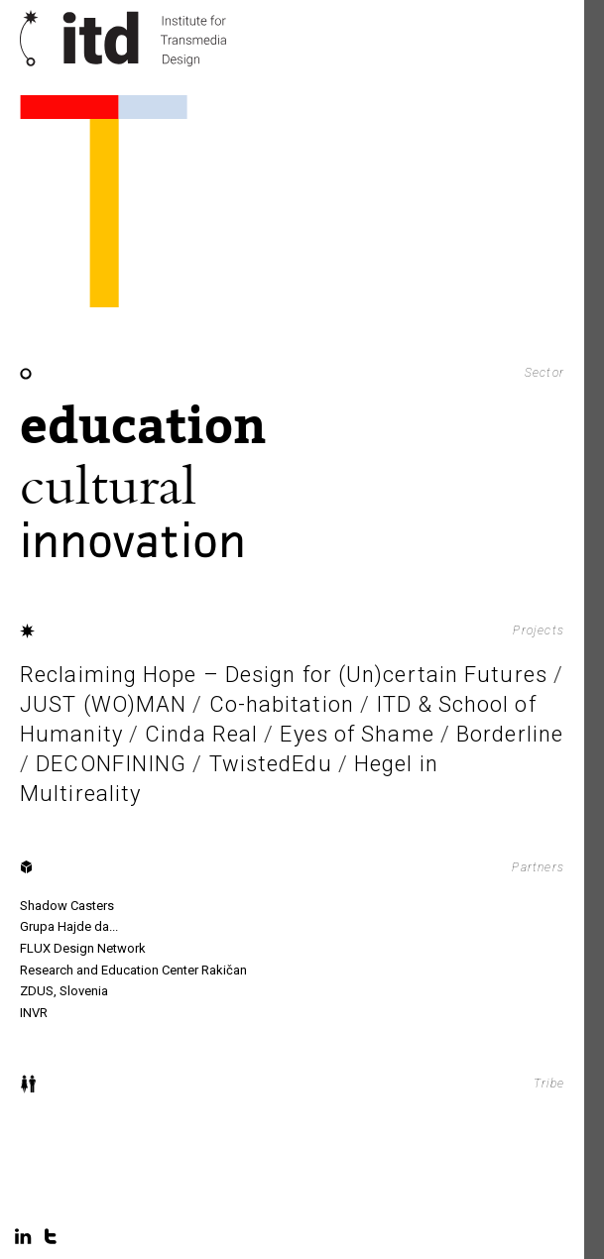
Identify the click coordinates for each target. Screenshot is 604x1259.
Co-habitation (281, 704)
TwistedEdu (270, 763)
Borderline (509, 734)
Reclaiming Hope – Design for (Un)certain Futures (283, 674)
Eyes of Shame (356, 734)
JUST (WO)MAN (103, 704)
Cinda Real (201, 734)
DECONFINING (111, 763)
